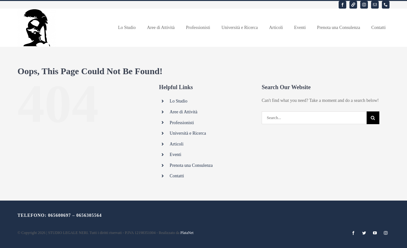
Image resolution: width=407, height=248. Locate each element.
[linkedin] (353, 5)
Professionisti (182, 122)
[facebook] (342, 5)
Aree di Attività (183, 112)
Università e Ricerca (188, 133)
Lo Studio (179, 101)
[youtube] (375, 233)
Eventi (176, 154)
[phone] (386, 5)
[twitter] (364, 233)
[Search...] (314, 117)
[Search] (373, 117)
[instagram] (364, 5)
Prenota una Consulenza (191, 165)
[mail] (375, 5)
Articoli (177, 144)
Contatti (177, 176)
